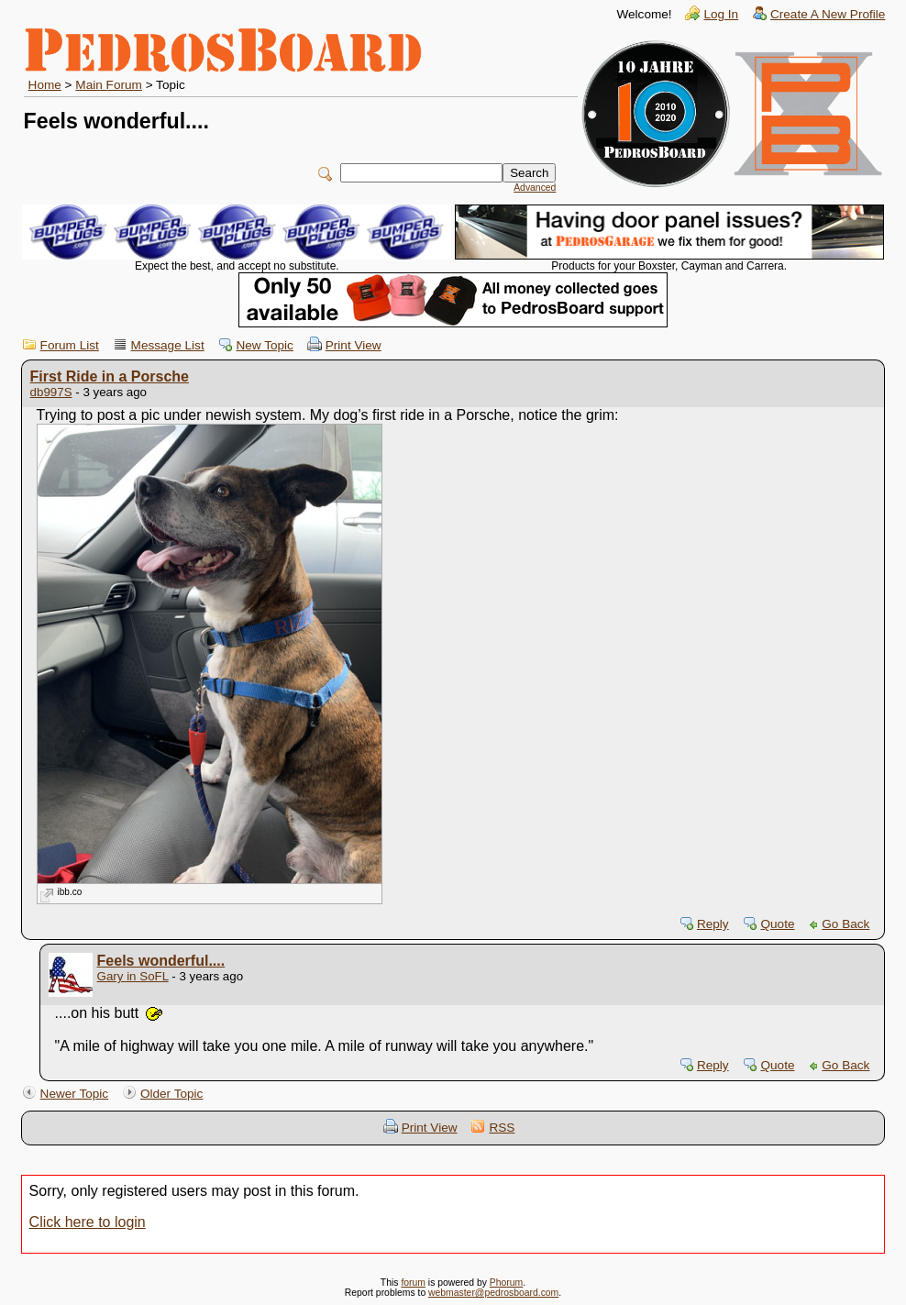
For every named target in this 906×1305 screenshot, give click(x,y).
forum (413, 1282)
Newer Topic (74, 1093)
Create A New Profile (827, 14)
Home (44, 85)
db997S (51, 392)
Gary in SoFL (133, 976)
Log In (720, 14)
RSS (501, 1127)
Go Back (845, 924)
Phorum (506, 1282)
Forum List (69, 345)
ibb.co (70, 892)
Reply (713, 924)
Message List (167, 345)
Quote (777, 924)
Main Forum (108, 85)
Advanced (535, 187)
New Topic (264, 345)
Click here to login (87, 1222)
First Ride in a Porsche (109, 376)
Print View (353, 345)
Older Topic (172, 1093)
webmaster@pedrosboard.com (493, 1293)
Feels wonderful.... (161, 960)
